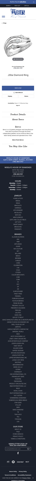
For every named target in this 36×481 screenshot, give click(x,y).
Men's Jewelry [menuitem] (18, 217)
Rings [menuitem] (18, 203)
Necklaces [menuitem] (18, 212)
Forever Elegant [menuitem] (18, 298)
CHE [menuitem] (18, 268)
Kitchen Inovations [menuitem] (18, 353)
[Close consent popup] (33, 478)
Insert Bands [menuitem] (18, 224)
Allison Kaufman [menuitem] (18, 237)
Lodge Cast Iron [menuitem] (18, 360)
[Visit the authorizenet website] (13, 461)
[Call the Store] (18, 174)
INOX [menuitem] (18, 334)
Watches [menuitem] (18, 215)
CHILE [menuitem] (18, 270)
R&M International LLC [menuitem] (18, 386)
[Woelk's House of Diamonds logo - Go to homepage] (18, 13)
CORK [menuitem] (18, 279)
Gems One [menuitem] (17, 315)
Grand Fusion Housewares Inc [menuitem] (18, 322)
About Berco (18, 119)
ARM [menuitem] (18, 242)
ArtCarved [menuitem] (18, 244)
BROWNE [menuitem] (18, 258)
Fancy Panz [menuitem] (18, 294)
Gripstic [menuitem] (18, 327)
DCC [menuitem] (18, 284)
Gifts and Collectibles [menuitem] (18, 220)
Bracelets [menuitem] (18, 205)
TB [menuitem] (18, 412)
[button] (9, 5)
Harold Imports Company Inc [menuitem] (18, 329)
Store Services (18, 434)
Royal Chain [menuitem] (18, 391)
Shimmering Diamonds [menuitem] (18, 398)
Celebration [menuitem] (18, 265)
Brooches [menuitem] (18, 227)
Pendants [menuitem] (18, 229)
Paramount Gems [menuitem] (18, 376)
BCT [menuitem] (18, 251)
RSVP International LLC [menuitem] (18, 393)
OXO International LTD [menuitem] (18, 374)
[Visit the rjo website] (8, 461)
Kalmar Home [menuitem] (18, 348)
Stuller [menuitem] (18, 405)
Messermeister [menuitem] (18, 365)
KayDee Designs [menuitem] (18, 350)
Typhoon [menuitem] (18, 419)
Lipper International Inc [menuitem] (18, 358)
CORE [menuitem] (18, 277)
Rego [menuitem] (18, 388)
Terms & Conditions (18, 439)
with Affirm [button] (23, 2)
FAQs (18, 432)
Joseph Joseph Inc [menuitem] (18, 343)
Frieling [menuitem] (18, 310)
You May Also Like (18, 146)
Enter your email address (18, 445)
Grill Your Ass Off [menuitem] (18, 324)
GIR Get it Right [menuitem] (17, 317)
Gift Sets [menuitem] (18, 222)
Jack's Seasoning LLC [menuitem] (18, 336)
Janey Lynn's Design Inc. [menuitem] (18, 339)
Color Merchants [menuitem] (18, 275)
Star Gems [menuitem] (18, 402)
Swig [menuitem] (18, 407)
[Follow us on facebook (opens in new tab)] (18, 453)
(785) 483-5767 (18, 68)
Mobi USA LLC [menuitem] (18, 367)
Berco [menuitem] (18, 256)
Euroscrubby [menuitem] (18, 291)
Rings (4, 23)
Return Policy (13, 471)
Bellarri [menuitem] (18, 253)
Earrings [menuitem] (18, 208)
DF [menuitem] (18, 287)
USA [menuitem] (18, 421)
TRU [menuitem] (18, 417)
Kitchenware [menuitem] (18, 210)
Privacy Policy (18, 436)
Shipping (10, 96)
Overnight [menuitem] (18, 372)
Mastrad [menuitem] (18, 362)
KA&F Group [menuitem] (18, 346)
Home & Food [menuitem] (18, 198)
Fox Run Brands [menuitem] (18, 301)
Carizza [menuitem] (18, 260)
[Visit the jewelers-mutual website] (20, 461)
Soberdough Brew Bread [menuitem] (18, 400)
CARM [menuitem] (18, 263)
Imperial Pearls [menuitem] (18, 331)
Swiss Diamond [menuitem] (18, 410)
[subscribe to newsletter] (28, 449)
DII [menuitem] (18, 289)
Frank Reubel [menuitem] (18, 303)
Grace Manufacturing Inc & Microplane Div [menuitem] (18, 320)
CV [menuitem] (18, 282)
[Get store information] (18, 176)
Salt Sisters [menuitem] (18, 395)
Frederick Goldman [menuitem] (18, 308)
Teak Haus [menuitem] (18, 414)
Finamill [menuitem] (18, 296)
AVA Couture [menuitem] (18, 249)
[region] (18, 45)
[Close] (33, 2)
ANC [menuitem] (18, 239)
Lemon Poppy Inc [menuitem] (18, 355)
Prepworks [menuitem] (18, 381)
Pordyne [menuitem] (18, 379)
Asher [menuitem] (18, 246)
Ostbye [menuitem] (18, 369)
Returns (26, 96)
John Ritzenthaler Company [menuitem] (18, 341)
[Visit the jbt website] (27, 461)
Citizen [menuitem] (17, 272)
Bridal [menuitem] (18, 201)
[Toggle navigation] (3, 17)
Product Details (18, 114)
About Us (18, 429)
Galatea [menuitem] (18, 313)
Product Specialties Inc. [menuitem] (18, 384)
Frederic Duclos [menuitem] (18, 305)
